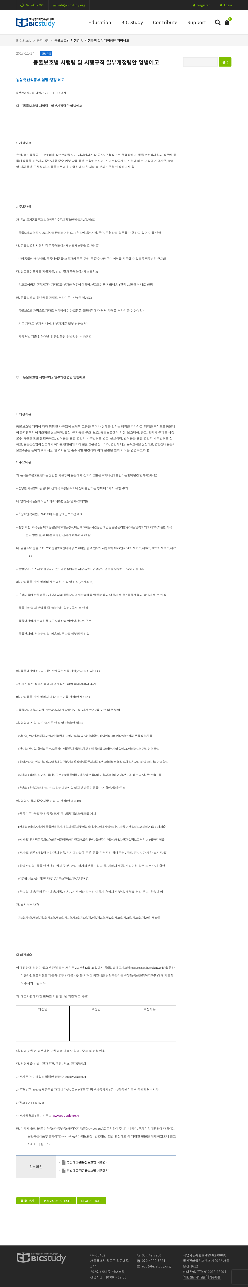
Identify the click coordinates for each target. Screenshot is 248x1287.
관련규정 (46, 53)
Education (99, 22)
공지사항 (43, 40)
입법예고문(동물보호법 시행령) (87, 1162)
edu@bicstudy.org (71, 5)
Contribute (165, 22)
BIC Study (132, 22)
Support (196, 22)
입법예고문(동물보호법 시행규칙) (88, 1170)
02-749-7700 (34, 5)
